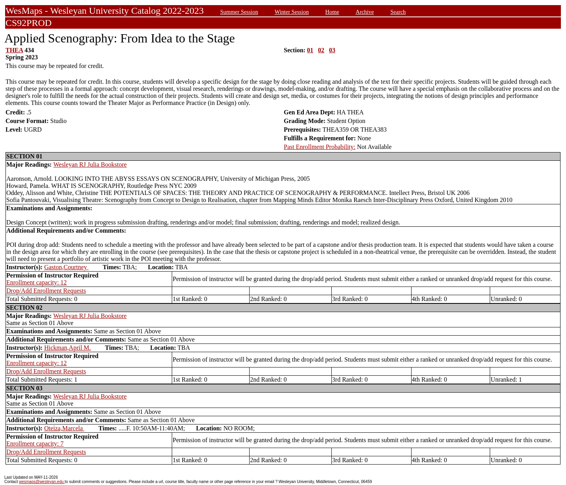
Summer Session (239, 12)
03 (332, 50)
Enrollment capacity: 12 (36, 282)
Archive (365, 12)
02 (321, 50)
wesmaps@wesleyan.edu (41, 481)
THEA (14, 50)
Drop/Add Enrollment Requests (46, 290)
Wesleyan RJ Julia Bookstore (90, 164)
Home (332, 12)
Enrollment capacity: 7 (35, 443)
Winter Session (292, 12)
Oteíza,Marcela (64, 428)
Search (398, 12)
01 (310, 50)
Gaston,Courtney (66, 267)
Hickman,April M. (67, 347)
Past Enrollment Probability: (319, 146)
